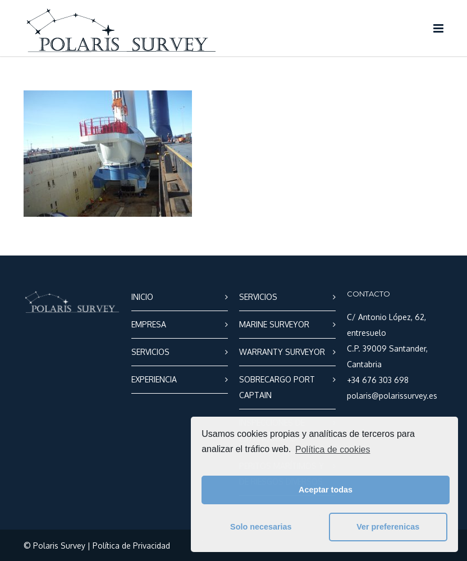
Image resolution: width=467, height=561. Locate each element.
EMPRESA (148, 324)
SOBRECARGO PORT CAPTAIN (277, 387)
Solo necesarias (261, 526)
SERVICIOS (150, 352)
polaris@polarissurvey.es (392, 395)
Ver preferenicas (387, 526)
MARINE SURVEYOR (274, 324)
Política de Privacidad (131, 545)
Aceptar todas (325, 489)
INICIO (142, 297)
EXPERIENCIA (154, 379)
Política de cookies (332, 449)
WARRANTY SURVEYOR (282, 352)
